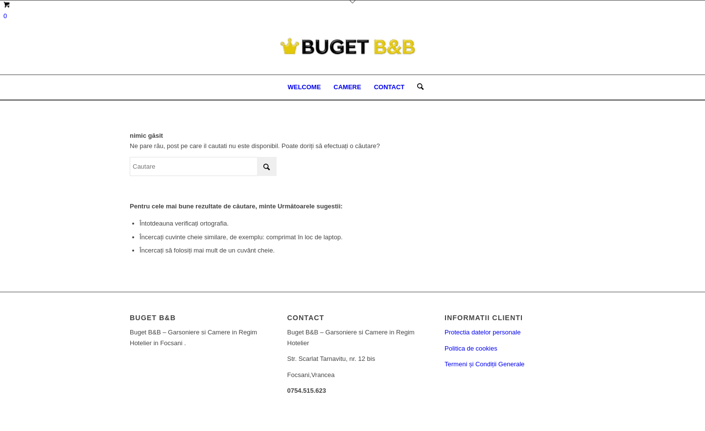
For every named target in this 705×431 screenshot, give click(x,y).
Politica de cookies (471, 348)
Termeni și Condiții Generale (484, 364)
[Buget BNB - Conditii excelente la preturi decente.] (352, 53)
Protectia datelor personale (482, 332)
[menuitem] (304, 87)
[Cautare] (417, 87)
